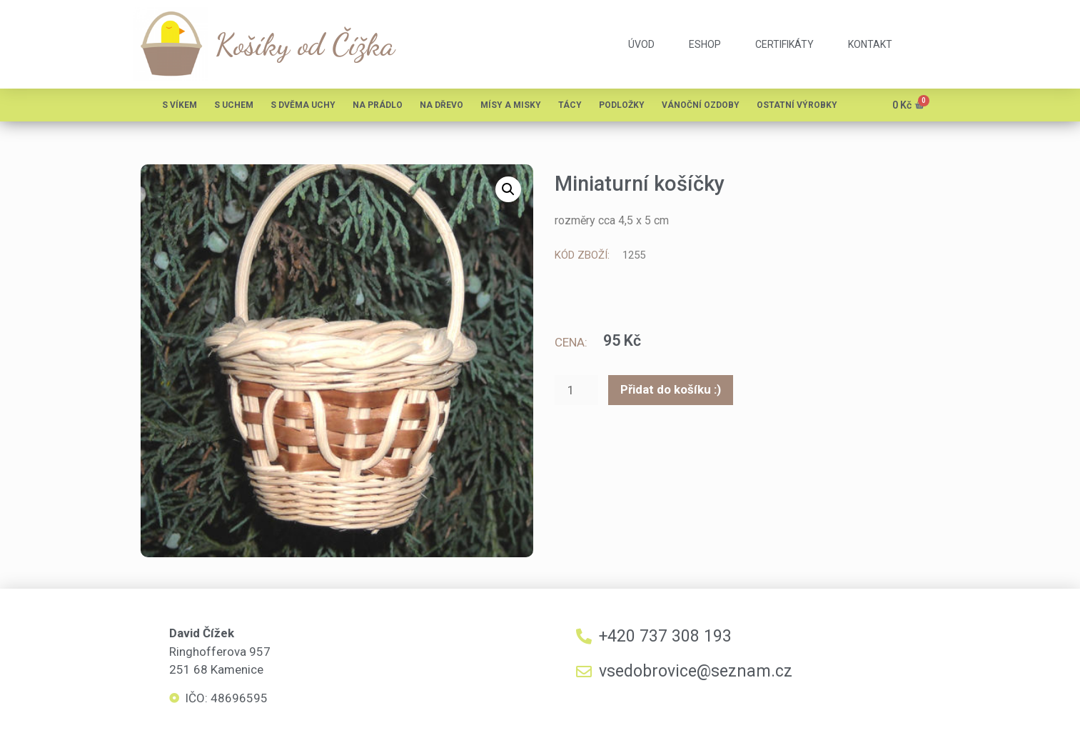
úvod (641, 44)
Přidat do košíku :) (670, 391)
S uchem (233, 105)
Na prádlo (378, 105)
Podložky (622, 105)
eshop (705, 44)
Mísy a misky (510, 105)
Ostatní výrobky (797, 105)
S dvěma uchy (303, 105)
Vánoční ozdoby (701, 105)
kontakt (870, 44)
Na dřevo (441, 105)
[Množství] (577, 392)
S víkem (179, 105)
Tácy (570, 105)
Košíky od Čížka (305, 44)
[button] (508, 189)
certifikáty (784, 44)
